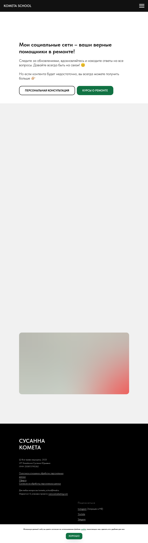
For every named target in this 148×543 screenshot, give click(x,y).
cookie (83, 529)
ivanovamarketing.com (58, 494)
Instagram (82, 509)
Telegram (82, 519)
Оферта (22, 480)
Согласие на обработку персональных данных (40, 483)
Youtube (81, 514)
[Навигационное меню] (141, 6)
